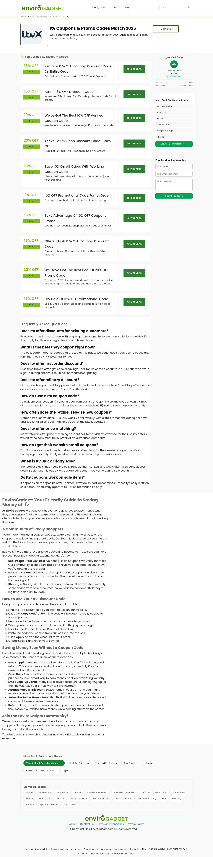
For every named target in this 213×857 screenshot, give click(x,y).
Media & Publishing (147, 798)
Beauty (77, 792)
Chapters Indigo (165, 130)
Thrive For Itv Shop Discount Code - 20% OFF (77, 144)
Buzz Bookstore (131, 763)
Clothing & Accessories (123, 792)
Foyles (160, 118)
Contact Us (86, 824)
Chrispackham (164, 106)
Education (145, 792)
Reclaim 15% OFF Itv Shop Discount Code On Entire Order (77, 69)
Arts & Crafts (45, 792)
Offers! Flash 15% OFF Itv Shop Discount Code (76, 244)
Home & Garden (124, 798)
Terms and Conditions (110, 824)
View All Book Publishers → (174, 143)
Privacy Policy (135, 824)
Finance (30, 798)
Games (60, 798)
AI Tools (29, 792)
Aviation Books (164, 124)
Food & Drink (45, 798)
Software (30, 804)
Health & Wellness (102, 798)
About (72, 824)
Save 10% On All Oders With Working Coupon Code (74, 169)
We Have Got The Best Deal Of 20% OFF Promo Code (76, 273)
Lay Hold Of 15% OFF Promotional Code (76, 299)
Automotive (62, 792)
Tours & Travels (70, 804)
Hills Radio (162, 112)
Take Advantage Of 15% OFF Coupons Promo (75, 218)
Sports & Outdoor (48, 804)
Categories (100, 7)
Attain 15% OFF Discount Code (69, 91)
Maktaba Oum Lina (79, 763)
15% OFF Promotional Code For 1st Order (77, 195)
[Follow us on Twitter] (190, 836)
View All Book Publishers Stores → (44, 763)
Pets (164, 798)
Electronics (160, 792)
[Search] (189, 7)
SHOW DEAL (134, 69)
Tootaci (150, 763)
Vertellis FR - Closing (106, 763)
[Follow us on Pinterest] (190, 842)
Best (116, 7)
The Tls (160, 136)
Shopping (176, 798)
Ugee (65, 770)
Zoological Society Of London (41, 770)
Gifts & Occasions (78, 798)
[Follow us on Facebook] (190, 830)
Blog (127, 7)
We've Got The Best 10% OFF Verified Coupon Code (74, 118)
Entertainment (178, 792)
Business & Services (96, 792)
